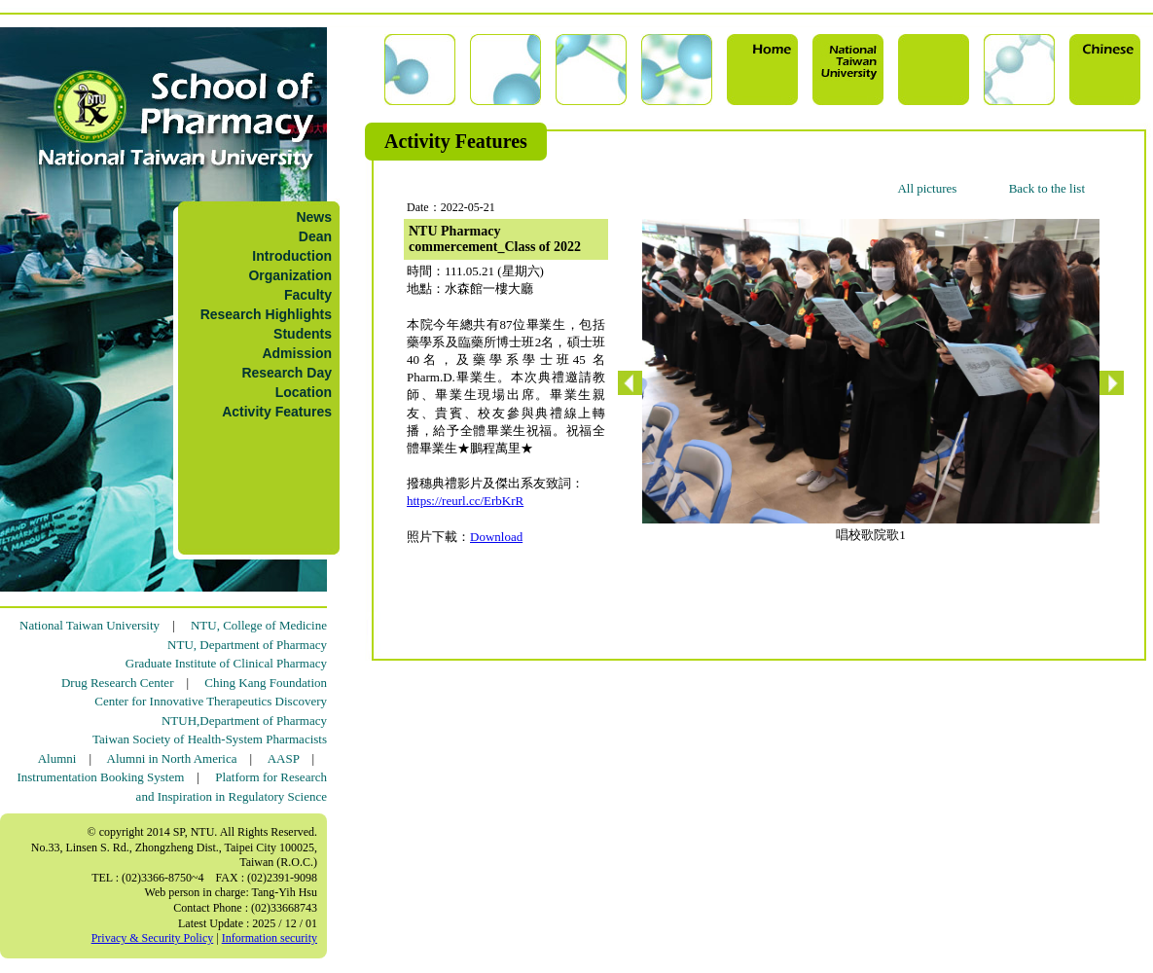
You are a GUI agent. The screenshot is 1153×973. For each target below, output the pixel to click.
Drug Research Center (117, 682)
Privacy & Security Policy (152, 938)
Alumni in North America (172, 758)
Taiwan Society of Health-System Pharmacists (209, 739)
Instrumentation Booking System (100, 777)
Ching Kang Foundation (265, 682)
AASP (284, 758)
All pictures (926, 188)
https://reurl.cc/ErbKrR (465, 500)
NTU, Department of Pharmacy (247, 644)
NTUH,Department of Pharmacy (244, 720)
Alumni (57, 758)
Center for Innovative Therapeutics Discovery (210, 701)
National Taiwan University (89, 625)
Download (496, 536)
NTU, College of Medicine (259, 625)
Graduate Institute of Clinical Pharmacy (226, 663)
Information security (269, 938)
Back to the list (1047, 188)
